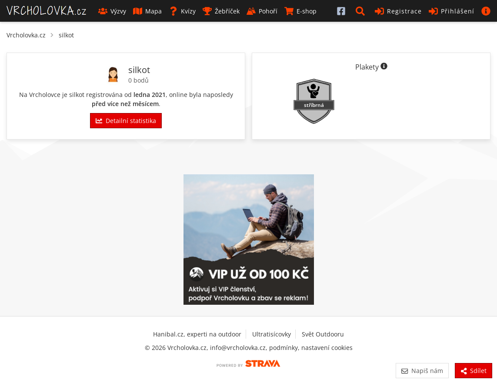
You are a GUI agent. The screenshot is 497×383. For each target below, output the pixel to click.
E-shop (300, 11)
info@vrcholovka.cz (238, 347)
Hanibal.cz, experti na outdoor (197, 334)
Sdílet (473, 370)
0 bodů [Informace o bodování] (138, 80)
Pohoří (262, 11)
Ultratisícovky (271, 334)
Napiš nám (422, 370)
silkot (66, 35)
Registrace (398, 11)
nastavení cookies (327, 347)
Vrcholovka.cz (26, 35)
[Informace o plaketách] (383, 67)
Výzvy (112, 11)
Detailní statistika (126, 121)
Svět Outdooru (323, 334)
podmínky (283, 347)
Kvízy (182, 11)
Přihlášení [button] (451, 11)
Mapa (147, 11)
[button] (361, 11)
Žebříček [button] (221, 11)
